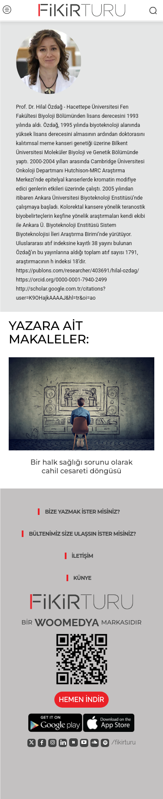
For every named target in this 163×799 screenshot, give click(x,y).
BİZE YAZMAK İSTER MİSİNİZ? (82, 511)
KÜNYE (82, 578)
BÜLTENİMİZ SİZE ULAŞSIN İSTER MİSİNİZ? (82, 534)
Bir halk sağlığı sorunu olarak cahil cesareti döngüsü (81, 467)
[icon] (31, 742)
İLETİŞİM (82, 556)
